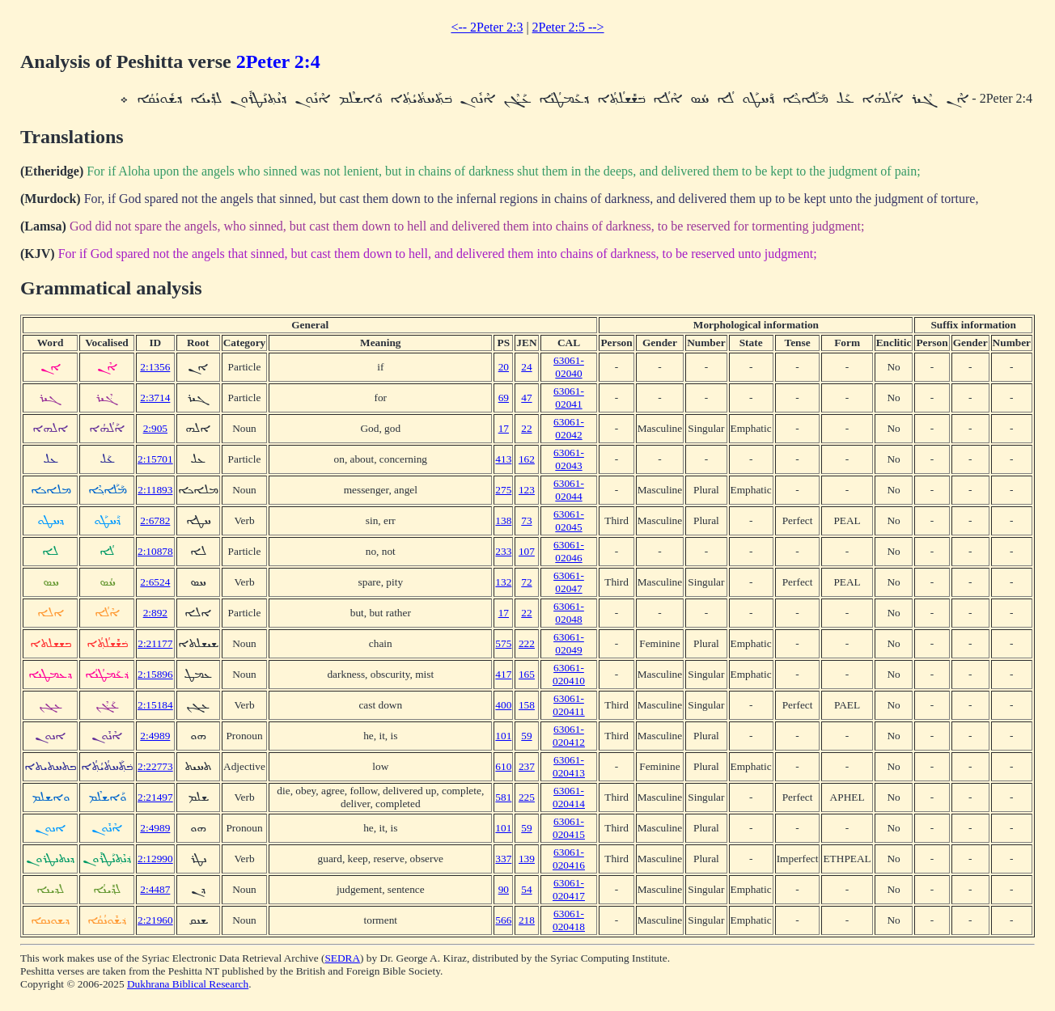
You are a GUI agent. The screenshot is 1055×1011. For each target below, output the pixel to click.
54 (526, 889)
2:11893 (155, 490)
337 (503, 858)
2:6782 (155, 520)
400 (503, 705)
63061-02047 (568, 581)
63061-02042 (568, 428)
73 (526, 520)
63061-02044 (568, 489)
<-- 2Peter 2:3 (487, 27)
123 (527, 490)
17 (503, 428)
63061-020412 (569, 735)
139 (527, 858)
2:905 (155, 428)
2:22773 (155, 766)
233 (503, 551)
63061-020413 (569, 766)
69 (503, 397)
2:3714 (155, 397)
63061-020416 (569, 858)
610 (503, 766)
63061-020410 (569, 674)
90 (503, 889)
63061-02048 (568, 612)
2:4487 (155, 889)
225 (527, 797)
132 (503, 582)
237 (527, 766)
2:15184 (155, 705)
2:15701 (155, 459)
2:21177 (155, 643)
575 (503, 643)
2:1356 (155, 367)
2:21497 (155, 797)
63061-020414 (569, 797)
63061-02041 (568, 397)
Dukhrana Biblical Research (187, 984)
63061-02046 (568, 551)
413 (503, 459)
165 (527, 674)
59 (526, 736)
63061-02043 (568, 459)
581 (503, 797)
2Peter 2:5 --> (568, 27)
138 (503, 520)
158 (527, 705)
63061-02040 (568, 366)
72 (526, 582)
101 (503, 736)
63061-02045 (568, 520)
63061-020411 (569, 704)
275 (503, 490)
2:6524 (155, 582)
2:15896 (155, 674)
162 (527, 459)
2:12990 (155, 858)
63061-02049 (568, 643)
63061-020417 (569, 889)
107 (527, 551)
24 (526, 367)
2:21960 (155, 920)
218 (527, 920)
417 (503, 674)
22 (526, 428)
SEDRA (342, 958)
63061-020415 (569, 827)
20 (503, 367)
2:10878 (155, 551)
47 (526, 397)
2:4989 (155, 736)
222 (527, 643)
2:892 (155, 613)
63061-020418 (569, 920)
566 (503, 920)
